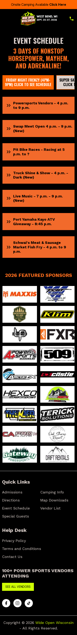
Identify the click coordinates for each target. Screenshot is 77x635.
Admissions (12, 492)
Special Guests (15, 516)
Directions (11, 500)
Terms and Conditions (21, 548)
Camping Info (52, 492)
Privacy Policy (14, 540)
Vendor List (50, 508)
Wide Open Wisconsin (54, 622)
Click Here (57, 4)
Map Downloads (54, 500)
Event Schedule (16, 508)
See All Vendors (18, 586)
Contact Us (12, 556)
